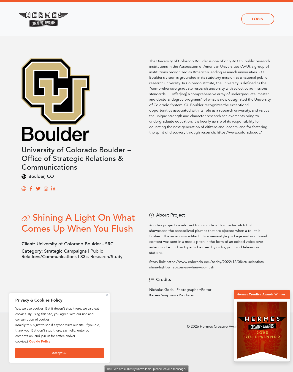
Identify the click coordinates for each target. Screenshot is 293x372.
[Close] (107, 295)
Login (257, 18)
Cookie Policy (39, 341)
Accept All (59, 353)
